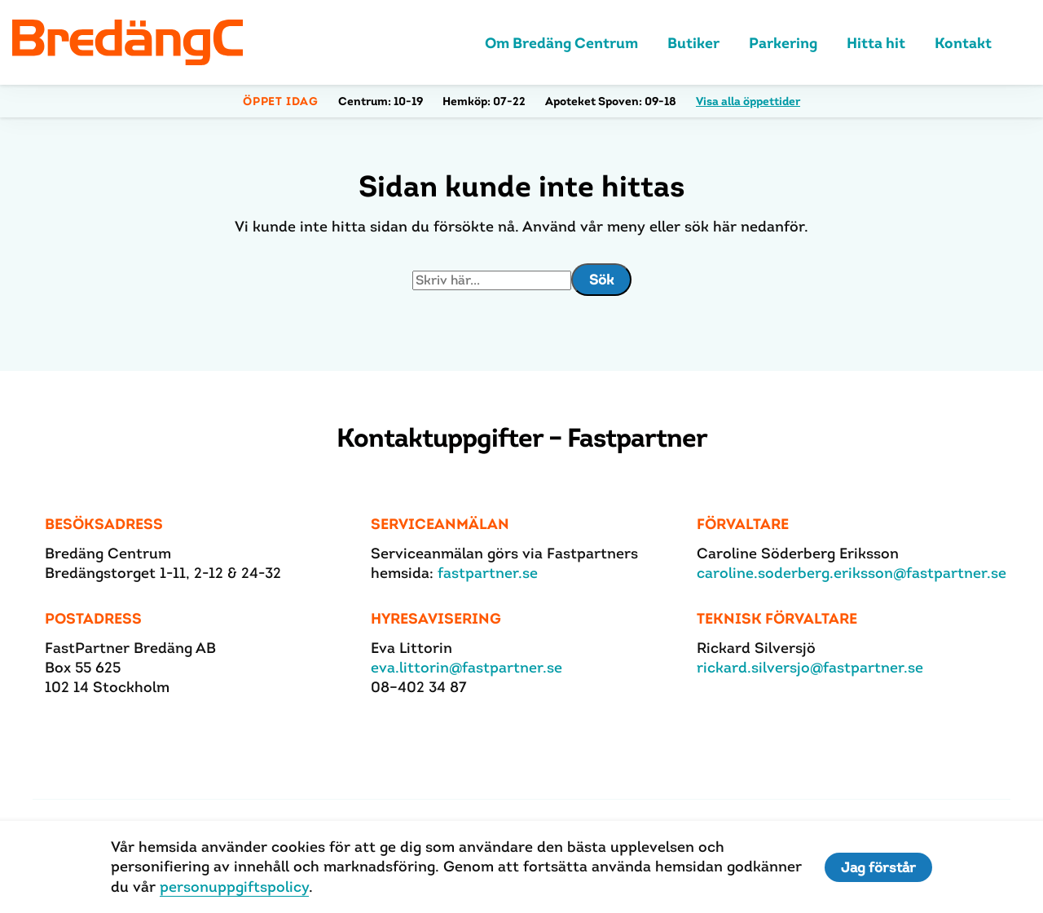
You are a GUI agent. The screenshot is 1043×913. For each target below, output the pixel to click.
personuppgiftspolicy (234, 886)
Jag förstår (878, 867)
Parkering (783, 42)
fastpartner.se (488, 572)
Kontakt (963, 42)
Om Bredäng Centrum (561, 42)
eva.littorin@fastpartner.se (466, 667)
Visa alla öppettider (748, 101)
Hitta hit (876, 42)
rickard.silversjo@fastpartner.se (810, 667)
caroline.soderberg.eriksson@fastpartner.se (851, 572)
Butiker (693, 42)
